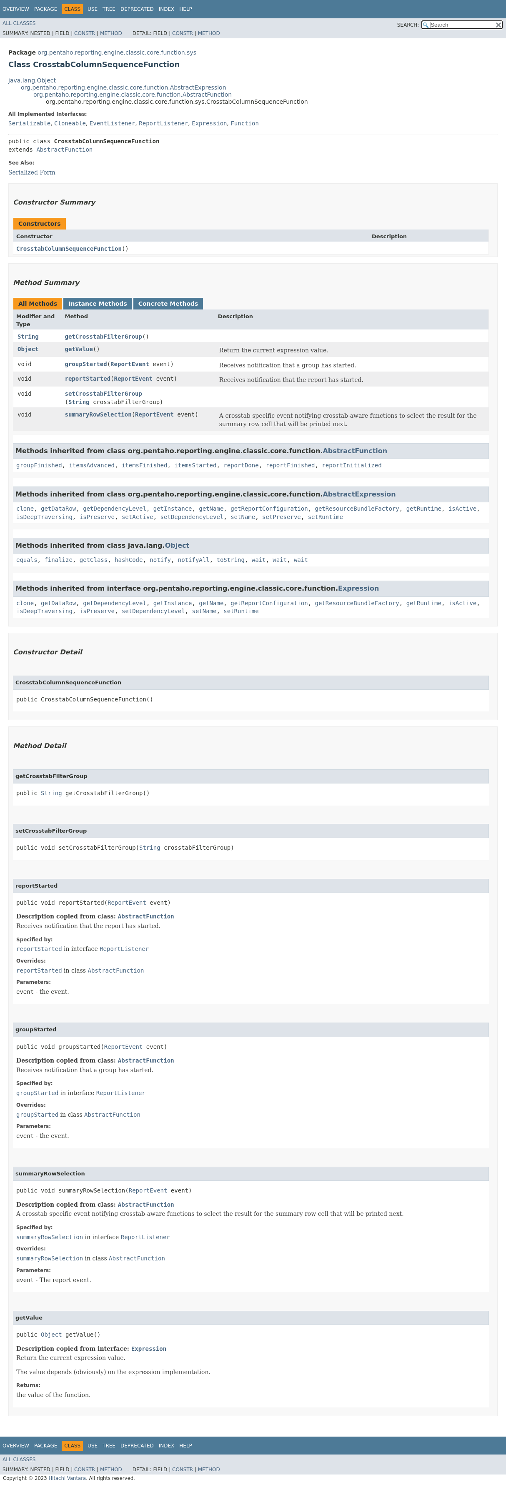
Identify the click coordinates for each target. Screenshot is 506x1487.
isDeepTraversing (44, 517)
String (28, 336)
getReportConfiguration (269, 508)
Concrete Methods (168, 303)
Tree (109, 9)
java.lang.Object (32, 80)
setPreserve (281, 517)
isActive (462, 508)
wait (259, 559)
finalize (58, 559)
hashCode (129, 559)
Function (244, 123)
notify (160, 559)
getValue (79, 349)
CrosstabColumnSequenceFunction (69, 248)
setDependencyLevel (192, 517)
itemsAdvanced (92, 465)
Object (28, 349)
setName (242, 517)
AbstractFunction (64, 149)
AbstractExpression (359, 494)
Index (167, 9)
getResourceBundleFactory (357, 508)
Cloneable (70, 123)
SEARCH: (408, 25)
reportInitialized (351, 465)
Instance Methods (97, 303)
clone (25, 508)
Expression (209, 123)
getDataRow (58, 508)
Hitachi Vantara (67, 1478)
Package (45, 9)
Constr (84, 33)
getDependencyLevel (114, 508)
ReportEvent (129, 364)
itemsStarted (195, 465)
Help (185, 9)
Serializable (29, 123)
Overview (16, 9)
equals (27, 559)
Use (93, 9)
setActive (137, 517)
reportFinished (290, 465)
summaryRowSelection (98, 414)
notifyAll (194, 559)
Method (111, 33)
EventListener (112, 123)
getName (211, 508)
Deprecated (137, 9)
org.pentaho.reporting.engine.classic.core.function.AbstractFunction (132, 94)
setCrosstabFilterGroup (103, 393)
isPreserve (97, 517)
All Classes (19, 23)
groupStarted (86, 364)
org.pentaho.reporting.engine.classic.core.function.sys (117, 52)
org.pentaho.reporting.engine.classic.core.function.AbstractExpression (123, 87)
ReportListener (163, 123)
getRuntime (423, 508)
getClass (94, 559)
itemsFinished (145, 465)
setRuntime (325, 517)
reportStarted (88, 378)
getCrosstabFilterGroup (103, 336)
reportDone (240, 465)
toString (230, 559)
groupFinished (39, 465)
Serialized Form (31, 172)
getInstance (172, 508)
